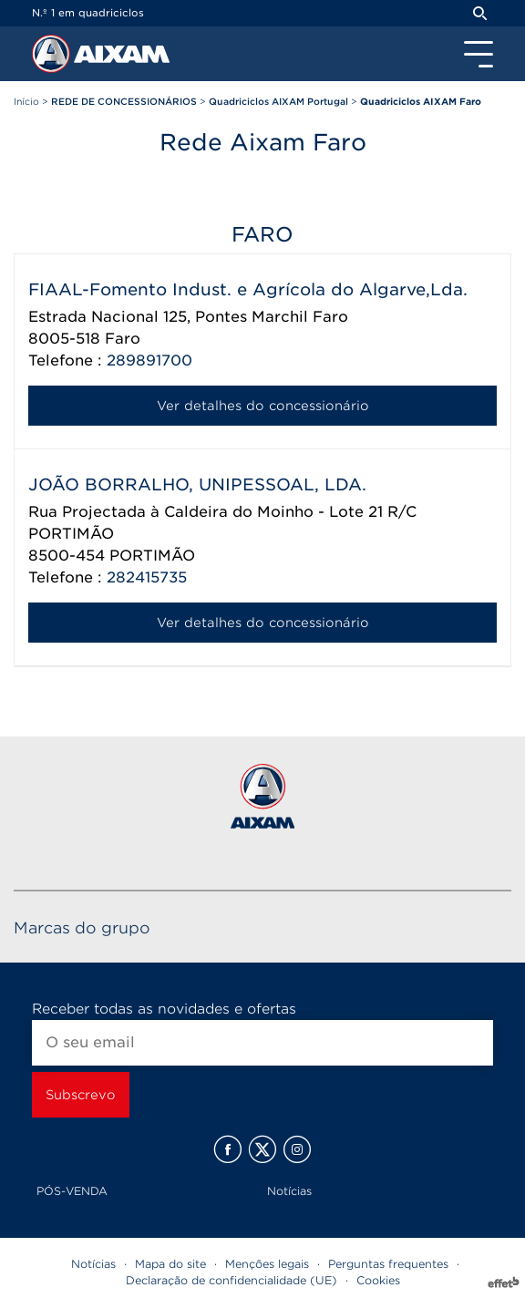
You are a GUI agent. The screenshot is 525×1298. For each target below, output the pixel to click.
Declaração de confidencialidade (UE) (231, 1280)
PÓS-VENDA (72, 1191)
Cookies (378, 1280)
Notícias (289, 1191)
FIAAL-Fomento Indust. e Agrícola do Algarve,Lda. (248, 289)
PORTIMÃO (152, 555)
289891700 (149, 360)
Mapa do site (170, 1264)
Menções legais (267, 1264)
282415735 (147, 577)
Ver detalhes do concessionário (263, 405)
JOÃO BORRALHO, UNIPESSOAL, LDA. (197, 484)
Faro (122, 338)
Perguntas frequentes (388, 1264)
